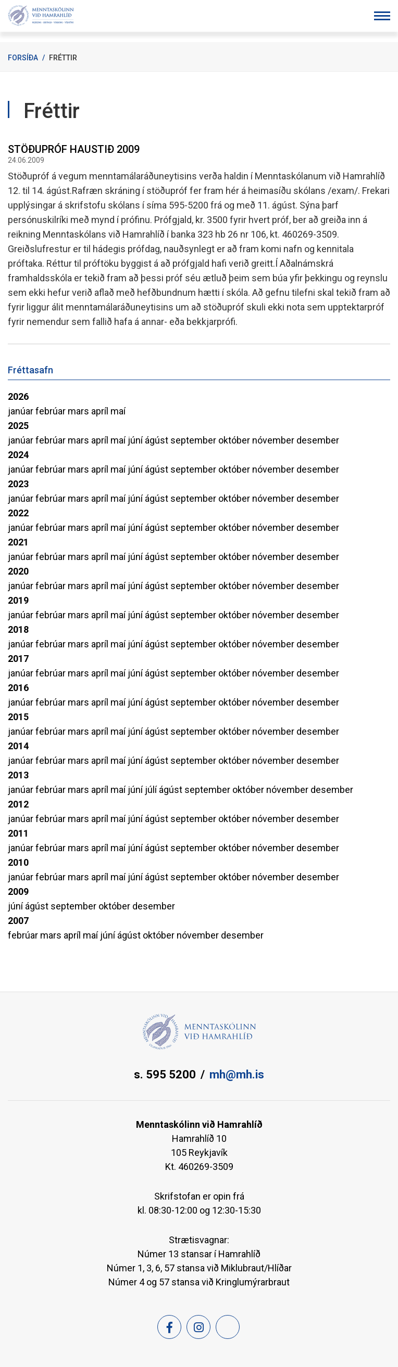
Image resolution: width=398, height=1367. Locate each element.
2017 (18, 658)
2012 (18, 804)
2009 (18, 891)
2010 (18, 862)
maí (118, 411)
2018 (18, 629)
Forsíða (23, 58)
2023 (18, 483)
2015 (18, 716)
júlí (152, 789)
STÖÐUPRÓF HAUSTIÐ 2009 (74, 149)
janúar (21, 411)
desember (317, 440)
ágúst (157, 440)
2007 (18, 920)
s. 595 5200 (165, 1074)
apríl (100, 411)
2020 (18, 571)
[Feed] (228, 1327)
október (235, 440)
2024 (18, 454)
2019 (18, 600)
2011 (18, 833)
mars (79, 411)
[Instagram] (198, 1327)
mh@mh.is (236, 1074)
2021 (18, 542)
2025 (18, 425)
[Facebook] (169, 1327)
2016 (18, 687)
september (194, 440)
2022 (18, 512)
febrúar (51, 411)
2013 (18, 775)
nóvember (274, 440)
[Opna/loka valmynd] (382, 16)
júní (136, 440)
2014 (18, 745)
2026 (18, 396)
